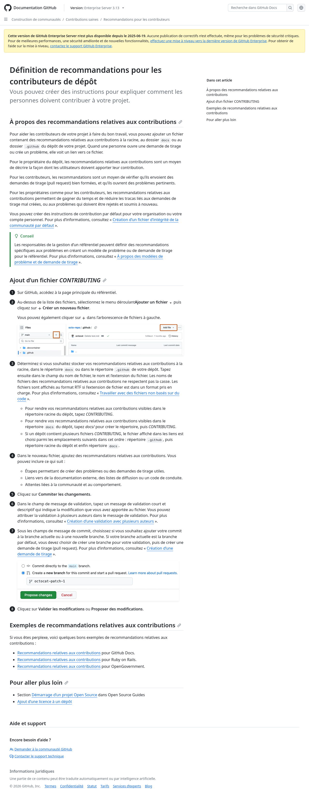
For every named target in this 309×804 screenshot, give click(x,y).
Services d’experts (127, 786)
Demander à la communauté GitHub (41, 749)
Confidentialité (71, 786)
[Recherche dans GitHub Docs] (257, 7)
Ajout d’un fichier (58, 280)
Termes (50, 786)
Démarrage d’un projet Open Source (64, 694)
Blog (148, 786)
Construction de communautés (36, 19)
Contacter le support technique (37, 756)
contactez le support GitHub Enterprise (81, 46)
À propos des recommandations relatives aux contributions (96, 122)
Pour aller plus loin (39, 682)
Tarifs (105, 786)
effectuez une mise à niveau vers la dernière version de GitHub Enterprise (208, 41)
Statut (92, 786)
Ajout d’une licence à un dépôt (44, 701)
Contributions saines (82, 19)
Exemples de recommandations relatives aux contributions (95, 625)
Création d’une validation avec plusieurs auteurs (110, 521)
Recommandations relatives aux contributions (59, 652)
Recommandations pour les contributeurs (137, 19)
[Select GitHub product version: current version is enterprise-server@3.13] (97, 8)
